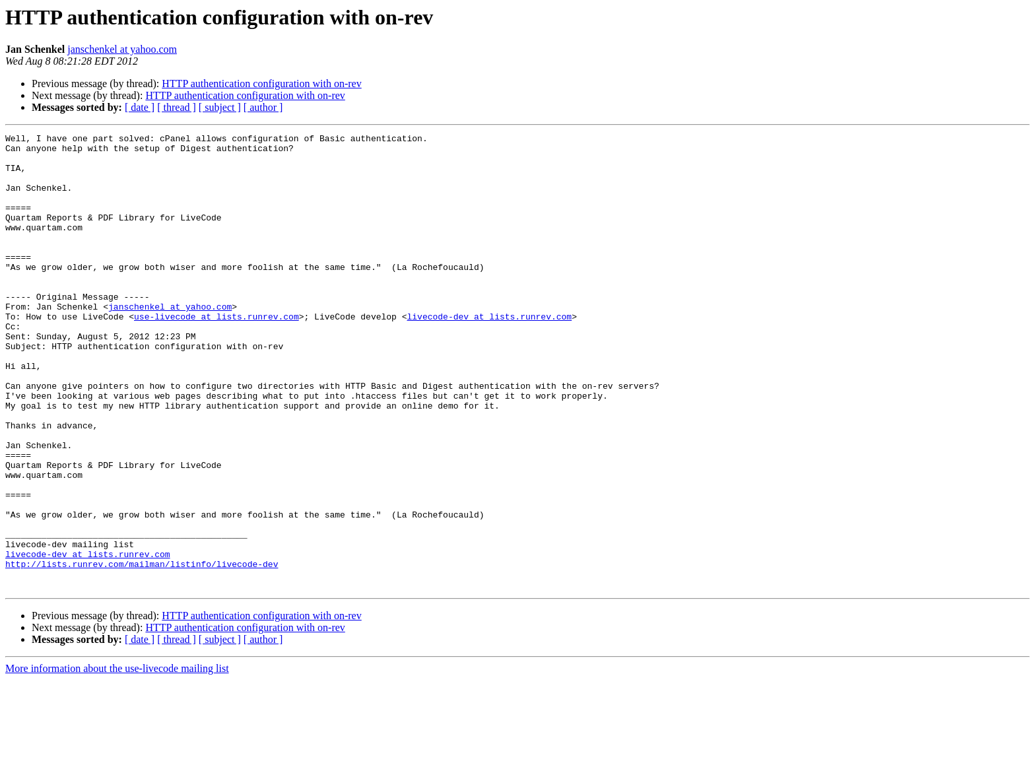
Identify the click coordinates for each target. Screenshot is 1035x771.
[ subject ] (220, 107)
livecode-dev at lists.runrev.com (489, 354)
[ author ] (263, 107)
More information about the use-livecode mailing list (117, 759)
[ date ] (139, 107)
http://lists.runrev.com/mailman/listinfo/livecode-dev (141, 651)
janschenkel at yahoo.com (122, 49)
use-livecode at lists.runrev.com (216, 354)
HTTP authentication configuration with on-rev (261, 83)
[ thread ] (176, 107)
